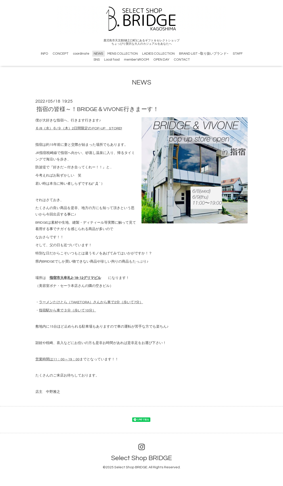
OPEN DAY (161, 59)
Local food (112, 59)
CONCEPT (61, 53)
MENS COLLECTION (122, 53)
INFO (44, 53)
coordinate (81, 53)
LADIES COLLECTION (158, 53)
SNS (97, 59)
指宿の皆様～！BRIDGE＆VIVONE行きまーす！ (100, 109)
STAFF (238, 53)
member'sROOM (136, 59)
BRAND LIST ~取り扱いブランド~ (203, 53)
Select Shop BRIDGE (141, 458)
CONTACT (182, 59)
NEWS (98, 53)
